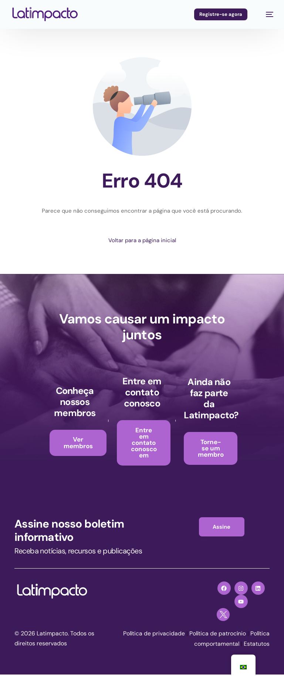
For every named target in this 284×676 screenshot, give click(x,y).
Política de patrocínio (238, 635)
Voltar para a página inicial (142, 240)
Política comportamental (205, 645)
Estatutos (257, 645)
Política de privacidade (173, 635)
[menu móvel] (265, 14)
